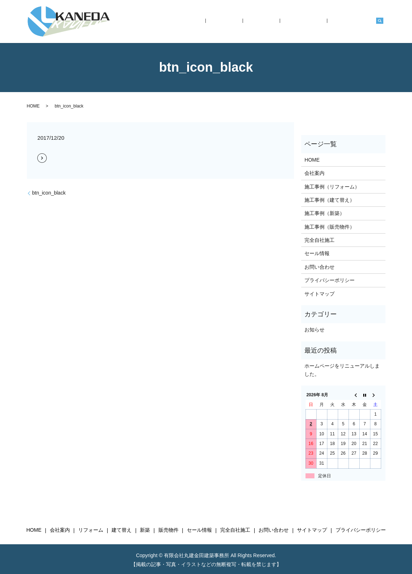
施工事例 (286, 21)
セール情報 (317, 253)
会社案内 (259, 21)
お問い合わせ (356, 21)
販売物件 (168, 530)
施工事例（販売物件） (329, 227)
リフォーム (90, 530)
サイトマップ (319, 294)
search (379, 21)
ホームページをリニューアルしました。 (342, 370)
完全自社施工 (318, 21)
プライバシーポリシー (329, 280)
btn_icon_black (49, 193)
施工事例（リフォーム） (332, 187)
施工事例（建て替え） (329, 200)
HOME (234, 21)
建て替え (122, 530)
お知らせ (314, 330)
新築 (145, 530)
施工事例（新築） (324, 213)
